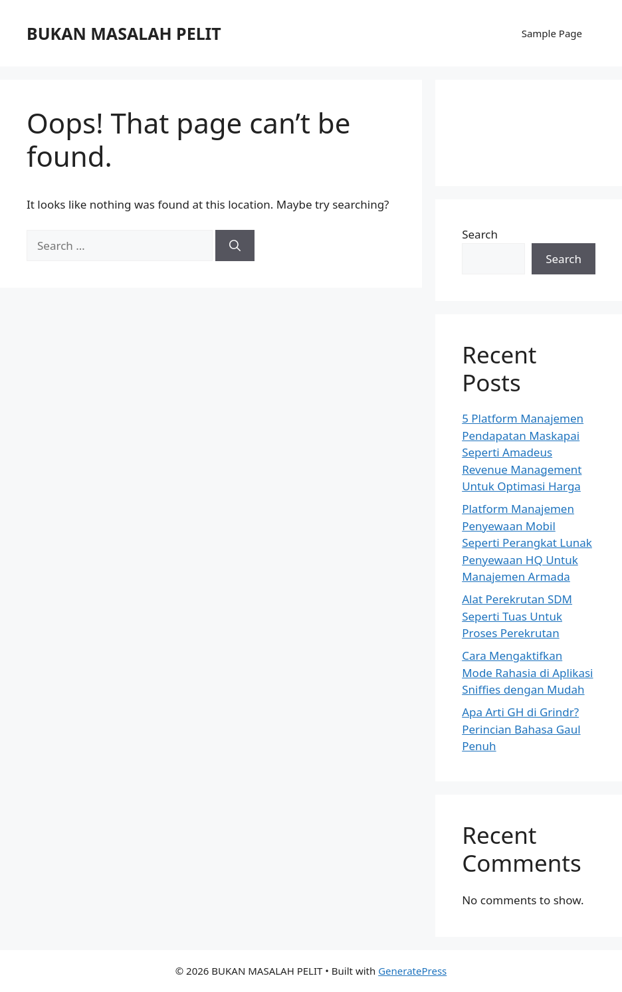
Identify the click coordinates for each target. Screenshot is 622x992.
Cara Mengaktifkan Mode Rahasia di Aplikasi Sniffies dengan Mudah (527, 672)
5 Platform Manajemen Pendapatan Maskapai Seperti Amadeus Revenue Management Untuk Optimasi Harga (522, 452)
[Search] (235, 246)
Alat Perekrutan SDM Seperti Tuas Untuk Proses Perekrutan (517, 616)
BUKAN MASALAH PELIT (124, 33)
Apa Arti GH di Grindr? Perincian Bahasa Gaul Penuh (521, 728)
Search (480, 234)
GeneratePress (412, 970)
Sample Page (552, 33)
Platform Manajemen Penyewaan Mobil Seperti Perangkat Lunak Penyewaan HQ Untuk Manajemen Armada (527, 542)
